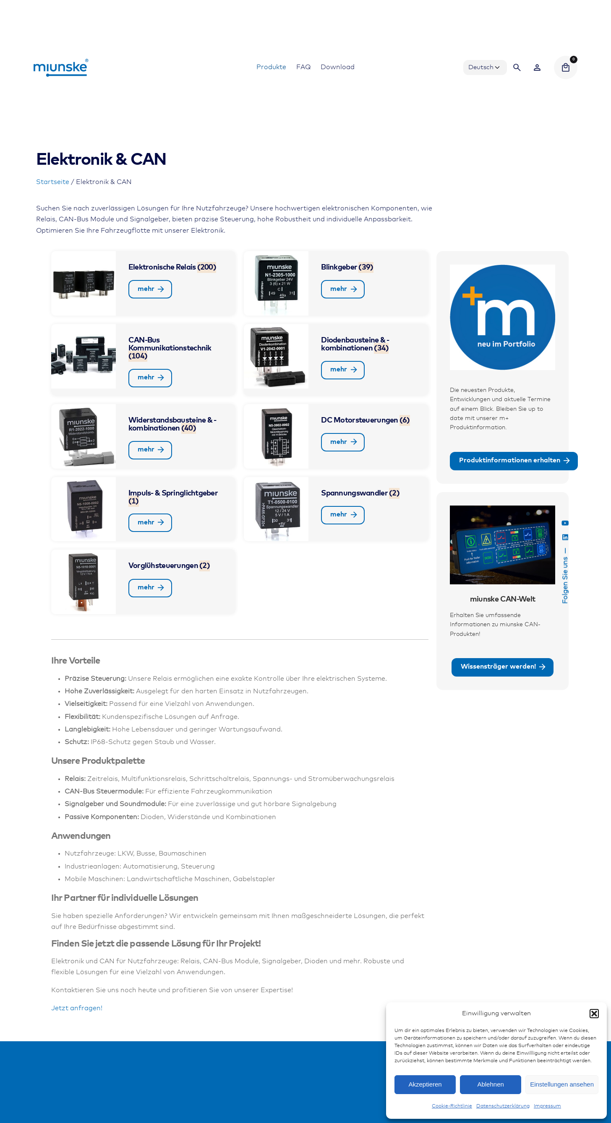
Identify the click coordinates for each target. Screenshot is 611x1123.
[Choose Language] (485, 67)
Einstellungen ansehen (562, 1084)
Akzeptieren (424, 1084)
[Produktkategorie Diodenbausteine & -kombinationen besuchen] (336, 360)
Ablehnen (490, 1084)
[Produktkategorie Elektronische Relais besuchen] (143, 283)
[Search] (517, 67)
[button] (594, 1013)
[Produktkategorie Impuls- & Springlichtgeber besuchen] (143, 509)
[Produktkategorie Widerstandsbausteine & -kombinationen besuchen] (143, 436)
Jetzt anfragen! (76, 1008)
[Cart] (565, 67)
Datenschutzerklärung (503, 1106)
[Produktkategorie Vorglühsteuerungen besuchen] (143, 582)
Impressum (547, 1106)
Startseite (52, 182)
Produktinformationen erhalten (515, 461)
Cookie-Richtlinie (452, 1106)
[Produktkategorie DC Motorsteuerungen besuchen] (336, 436)
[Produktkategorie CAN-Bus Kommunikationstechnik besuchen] (143, 360)
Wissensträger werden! (504, 667)
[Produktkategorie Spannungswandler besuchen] (336, 509)
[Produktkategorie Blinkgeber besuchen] (336, 283)
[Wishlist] (537, 67)
